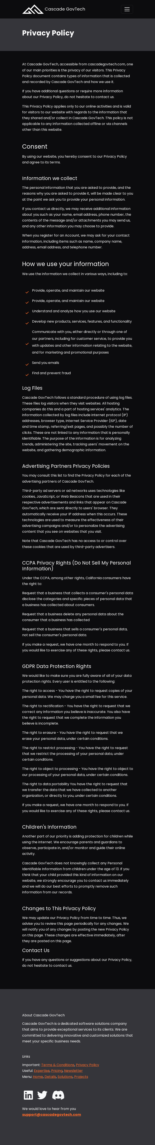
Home (38, 1076)
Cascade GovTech (53, 9)
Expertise (42, 1070)
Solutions (65, 1076)
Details (50, 1076)
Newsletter (73, 1070)
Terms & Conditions (57, 1064)
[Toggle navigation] (127, 9)
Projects (81, 1076)
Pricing (57, 1070)
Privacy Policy (87, 1064)
